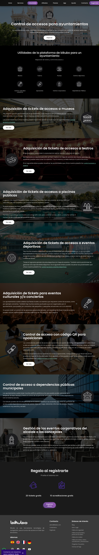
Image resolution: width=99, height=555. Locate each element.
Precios (55, 3)
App (64, 3)
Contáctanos (53, 526)
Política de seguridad (78, 528)
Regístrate (52, 528)
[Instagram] (12, 547)
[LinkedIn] (24, 547)
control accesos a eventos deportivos (54, 267)
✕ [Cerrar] (22, 551)
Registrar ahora (49, 504)
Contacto (84, 3)
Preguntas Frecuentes (78, 542)
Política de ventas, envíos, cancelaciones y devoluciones (80, 539)
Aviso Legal (75, 526)
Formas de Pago (76, 545)
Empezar (49, 38)
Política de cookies (77, 535)
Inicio (10, 3)
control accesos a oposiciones (47, 358)
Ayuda (73, 3)
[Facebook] (18, 547)
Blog (73, 523)
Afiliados (45, 3)
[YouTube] (29, 547)
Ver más (8, 128)
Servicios (20, 3)
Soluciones (32, 3)
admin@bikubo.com (55, 523)
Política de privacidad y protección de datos (78, 532)
